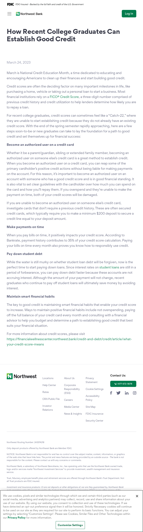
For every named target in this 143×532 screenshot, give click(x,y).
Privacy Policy (17, 517)
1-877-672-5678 (124, 383)
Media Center (71, 406)
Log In (129, 13)
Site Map (91, 406)
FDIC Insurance (94, 413)
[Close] (137, 496)
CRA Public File (51, 398)
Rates (45, 391)
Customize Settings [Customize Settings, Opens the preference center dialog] (70, 525)
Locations (47, 378)
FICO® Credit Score (64, 97)
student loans (109, 267)
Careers (68, 399)
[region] (71, 511)
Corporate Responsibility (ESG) (72, 389)
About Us (69, 378)
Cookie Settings (95, 389)
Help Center (49, 385)
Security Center (94, 420)
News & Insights (73, 413)
